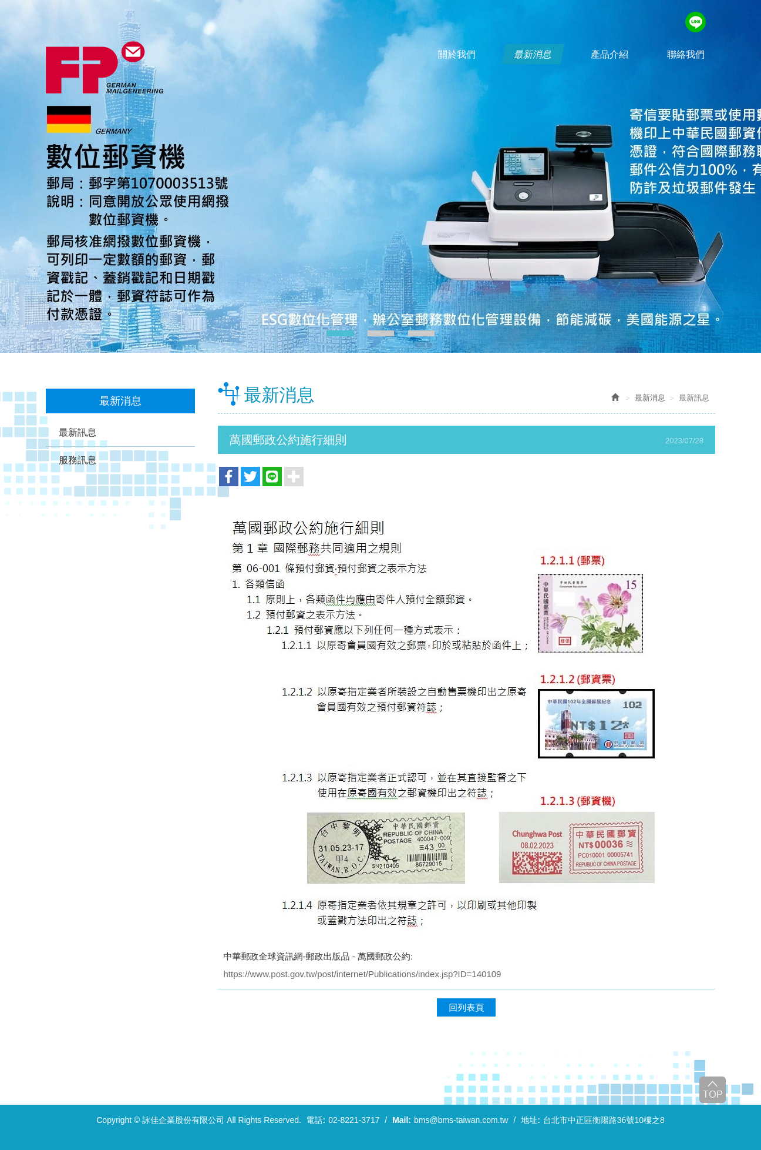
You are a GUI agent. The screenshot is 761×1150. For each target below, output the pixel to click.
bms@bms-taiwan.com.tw (461, 1120)
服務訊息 (77, 460)
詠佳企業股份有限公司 (104, 67)
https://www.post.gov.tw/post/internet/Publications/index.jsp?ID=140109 (362, 974)
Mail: (401, 1120)
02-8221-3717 (353, 1120)
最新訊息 (77, 432)
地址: (530, 1120)
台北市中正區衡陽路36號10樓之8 (604, 1120)
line (695, 22)
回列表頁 (466, 1007)
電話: (316, 1120)
